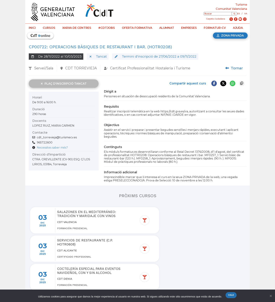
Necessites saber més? (52, 147)
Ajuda (238, 27)
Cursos (49, 27)
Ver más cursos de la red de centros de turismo (139, 273)
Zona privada (230, 35)
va (245, 13)
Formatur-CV (215, 27)
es (238, 13)
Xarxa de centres (76, 27)
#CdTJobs (106, 27)
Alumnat (166, 27)
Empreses (189, 27)
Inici (32, 27)
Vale (231, 295)
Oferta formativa (137, 27)
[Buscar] (234, 13)
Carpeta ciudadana (215, 19)
